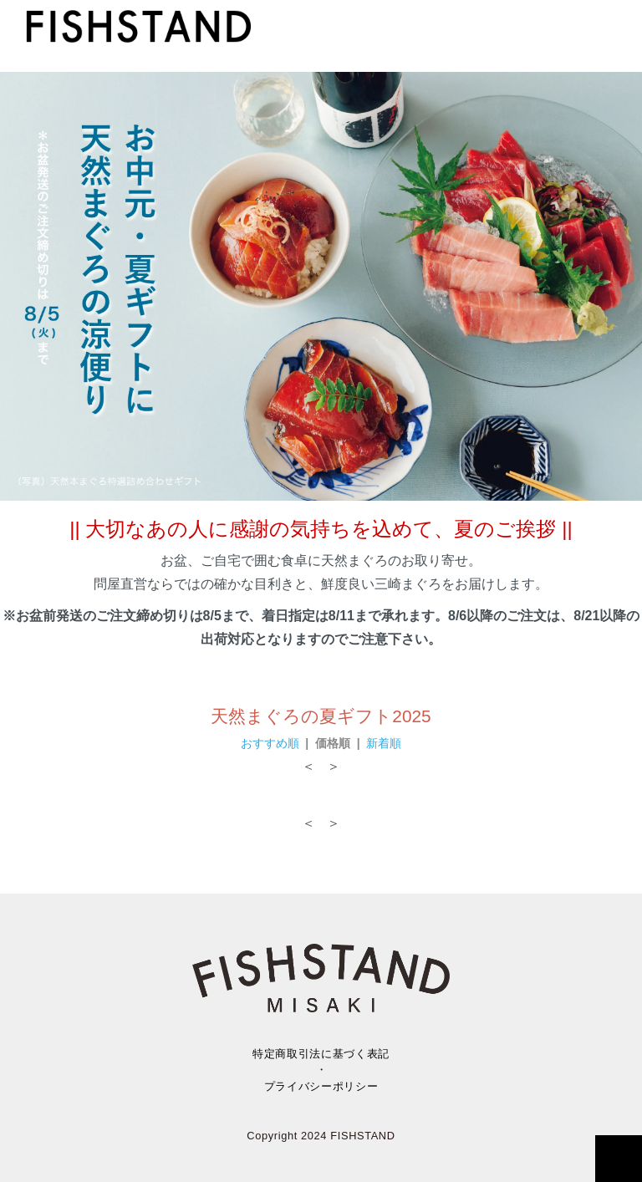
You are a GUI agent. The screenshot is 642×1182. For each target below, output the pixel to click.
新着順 (383, 743)
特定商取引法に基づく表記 (321, 1053)
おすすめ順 (270, 743)
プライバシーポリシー (321, 1086)
